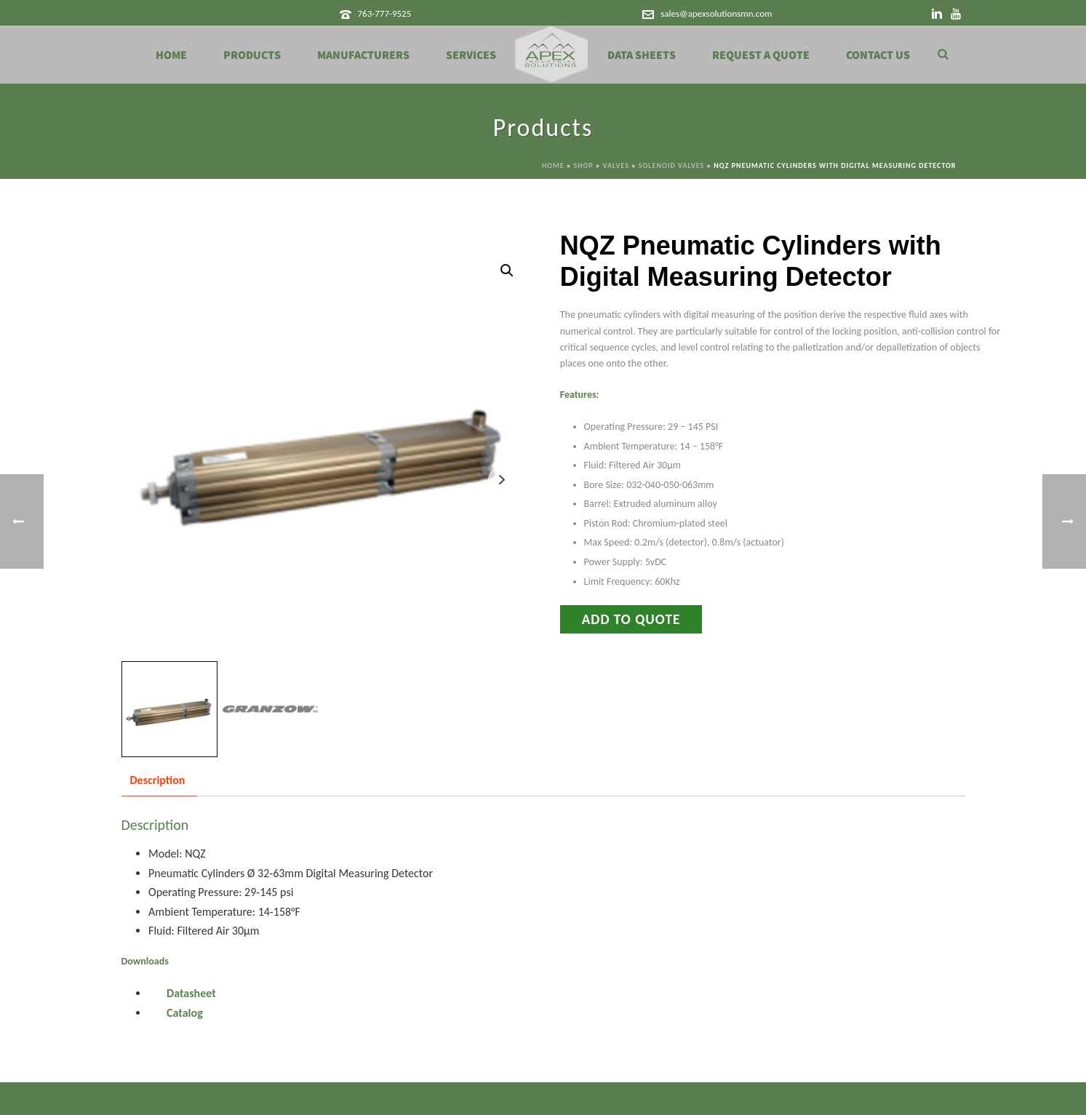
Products (252, 55)
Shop (584, 165)
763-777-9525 (384, 13)
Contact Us (878, 55)
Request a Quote (761, 55)
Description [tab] (157, 780)
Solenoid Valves (671, 165)
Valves (616, 165)
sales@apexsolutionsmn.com (716, 13)
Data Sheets (641, 55)
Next (501, 479)
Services (471, 55)
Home (171, 55)
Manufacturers (363, 55)
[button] (507, 270)
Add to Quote (631, 619)
